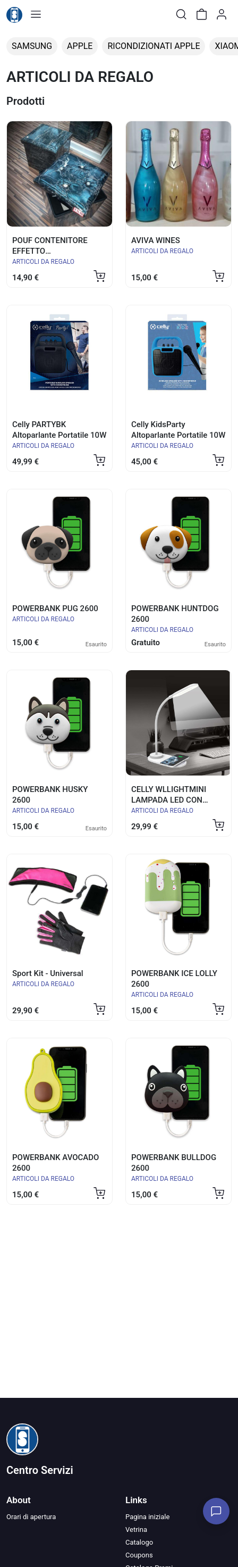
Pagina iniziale (147, 1517)
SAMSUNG (32, 46)
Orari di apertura (31, 1517)
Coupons (139, 1555)
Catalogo (139, 1542)
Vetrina (136, 1529)
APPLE (79, 46)
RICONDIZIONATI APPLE (153, 46)
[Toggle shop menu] (36, 14)
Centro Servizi (39, 1470)
